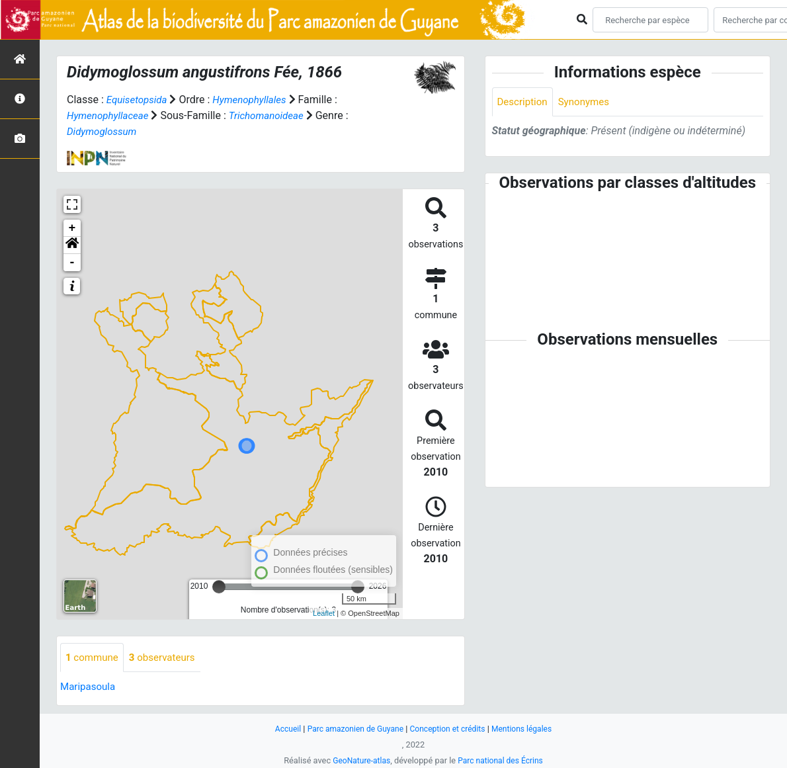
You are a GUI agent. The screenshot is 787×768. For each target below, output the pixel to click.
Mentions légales (528, 729)
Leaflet (324, 613)
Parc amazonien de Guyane (352, 729)
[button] (72, 245)
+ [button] (72, 228)
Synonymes (588, 102)
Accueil (280, 729)
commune (93, 658)
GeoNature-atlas (359, 760)
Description (524, 102)
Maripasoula (89, 687)
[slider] (219, 586)
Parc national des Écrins (502, 760)
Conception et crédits (449, 729)
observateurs (167, 658)
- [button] (72, 263)
